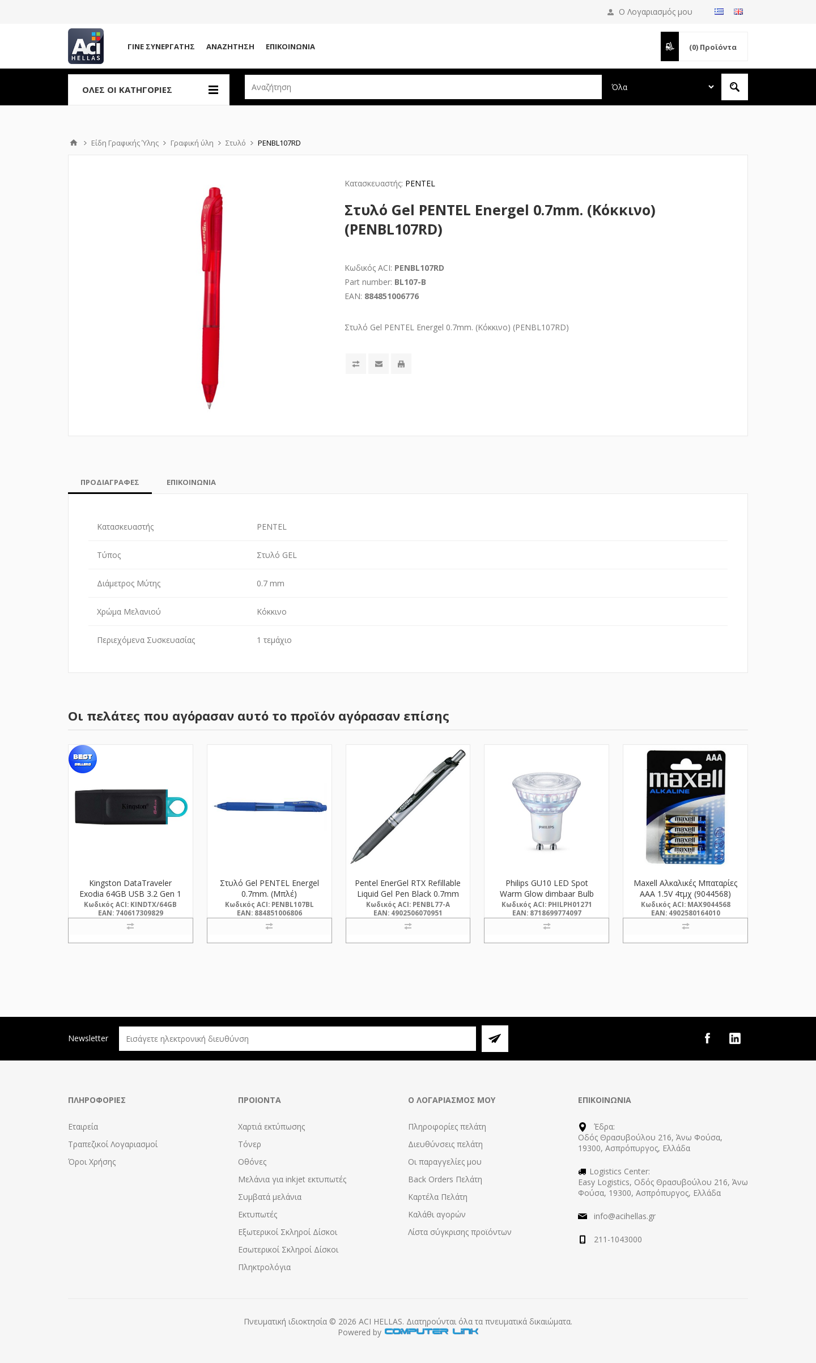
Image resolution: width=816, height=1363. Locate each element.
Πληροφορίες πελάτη (447, 1126)
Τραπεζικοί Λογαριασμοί (113, 1144)
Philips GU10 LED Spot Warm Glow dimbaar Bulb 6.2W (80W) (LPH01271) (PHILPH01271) (547, 899)
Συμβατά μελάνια (269, 1196)
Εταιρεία (83, 1126)
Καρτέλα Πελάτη (438, 1196)
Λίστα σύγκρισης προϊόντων (460, 1231)
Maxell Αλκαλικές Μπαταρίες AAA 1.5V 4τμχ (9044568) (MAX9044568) (685, 894)
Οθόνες (252, 1161)
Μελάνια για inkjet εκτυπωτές (292, 1179)
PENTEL (420, 183)
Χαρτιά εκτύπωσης (271, 1126)
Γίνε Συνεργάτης (161, 46)
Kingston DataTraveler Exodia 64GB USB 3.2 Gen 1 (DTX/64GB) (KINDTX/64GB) (130, 894)
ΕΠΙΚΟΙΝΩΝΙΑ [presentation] (191, 482)
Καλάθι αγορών (437, 1214)
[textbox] (423, 87)
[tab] (110, 482)
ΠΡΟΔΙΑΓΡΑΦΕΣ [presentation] (109, 482)
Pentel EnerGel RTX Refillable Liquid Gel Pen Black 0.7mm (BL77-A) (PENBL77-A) (408, 894)
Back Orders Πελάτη (445, 1179)
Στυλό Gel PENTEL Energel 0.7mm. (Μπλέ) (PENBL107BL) (269, 894)
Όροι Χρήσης (92, 1161)
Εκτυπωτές (257, 1214)
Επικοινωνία (290, 46)
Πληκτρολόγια (264, 1267)
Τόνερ (249, 1144)
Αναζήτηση (230, 46)
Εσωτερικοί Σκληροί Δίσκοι (288, 1249)
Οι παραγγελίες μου (445, 1161)
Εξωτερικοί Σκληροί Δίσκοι (287, 1231)
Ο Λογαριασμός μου (655, 11)
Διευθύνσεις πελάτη (445, 1144)
